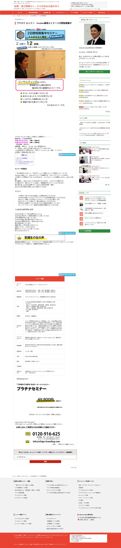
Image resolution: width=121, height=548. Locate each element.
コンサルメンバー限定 (20, 521)
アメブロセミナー (60, 12)
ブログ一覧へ (74, 467)
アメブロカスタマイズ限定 (22, 518)
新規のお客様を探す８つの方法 (55, 528)
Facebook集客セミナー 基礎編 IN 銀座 (95, 203)
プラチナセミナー (22, 163)
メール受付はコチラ (78, 6)
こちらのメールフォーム (37, 371)
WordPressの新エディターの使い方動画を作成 (96, 90)
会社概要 (20, 544)
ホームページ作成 (88, 12)
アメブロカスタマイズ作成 (86, 490)
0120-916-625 (76, 4)
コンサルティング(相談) (21, 497)
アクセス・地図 (28, 544)
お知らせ (81, 84)
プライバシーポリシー (60, 544)
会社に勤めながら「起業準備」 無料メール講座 (27, 490)
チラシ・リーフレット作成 (86, 497)
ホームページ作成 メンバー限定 (23, 523)
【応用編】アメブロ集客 (53, 523)
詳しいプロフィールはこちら (94, 71)
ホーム (15, 544)
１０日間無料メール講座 (21, 487)
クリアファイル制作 (84, 505)
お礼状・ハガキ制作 (84, 502)
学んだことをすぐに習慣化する (93, 218)
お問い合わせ (101, 12)
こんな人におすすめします (24, 161)
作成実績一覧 (46, 12)
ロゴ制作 (81, 500)
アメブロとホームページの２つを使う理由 (90, 508)
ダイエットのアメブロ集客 (54, 490)
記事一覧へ (107, 184)
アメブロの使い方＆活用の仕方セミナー (57, 485)
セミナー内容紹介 (22, 158)
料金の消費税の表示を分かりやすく (94, 213)
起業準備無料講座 (33, 12)
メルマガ (19, 12)
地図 (27, 311)
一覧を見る (107, 111)
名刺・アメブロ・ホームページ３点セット (90, 485)
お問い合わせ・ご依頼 (87, 520)
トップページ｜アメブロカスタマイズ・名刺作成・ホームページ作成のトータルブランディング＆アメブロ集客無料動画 (95, 198)
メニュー (19, 160)
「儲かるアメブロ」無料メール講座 (24, 485)
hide (26, 155)
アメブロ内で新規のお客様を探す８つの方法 (58, 492)
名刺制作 (81, 487)
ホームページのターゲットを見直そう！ (95, 84)
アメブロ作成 (74, 12)
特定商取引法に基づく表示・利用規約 (44, 544)
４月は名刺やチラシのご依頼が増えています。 (96, 95)
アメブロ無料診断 (19, 492)
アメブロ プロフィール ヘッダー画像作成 (89, 492)
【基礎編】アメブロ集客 (53, 521)
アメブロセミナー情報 (20, 495)
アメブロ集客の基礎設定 (53, 487)
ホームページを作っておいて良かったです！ (96, 107)
